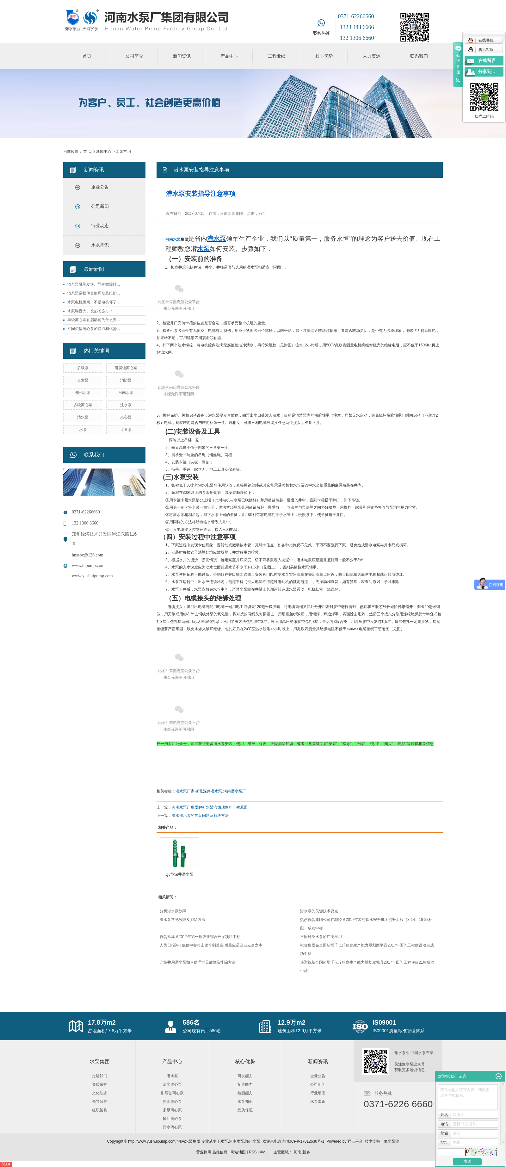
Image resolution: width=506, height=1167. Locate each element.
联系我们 (419, 56)
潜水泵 (172, 1076)
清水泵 (83, 417)
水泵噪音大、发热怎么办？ (90, 311)
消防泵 (126, 380)
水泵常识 (123, 151)
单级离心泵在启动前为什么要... (93, 320)
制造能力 (245, 1084)
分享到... (486, 71)
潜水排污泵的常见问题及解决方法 (200, 815)
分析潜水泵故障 (173, 911)
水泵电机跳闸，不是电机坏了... (93, 302)
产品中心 (229, 56)
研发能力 (245, 1076)
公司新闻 (100, 206)
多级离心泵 (82, 405)
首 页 (87, 151)
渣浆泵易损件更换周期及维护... (93, 293)
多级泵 (83, 368)
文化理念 (99, 1093)
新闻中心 (103, 151)
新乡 (306, 1152)
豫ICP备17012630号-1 (305, 1141)
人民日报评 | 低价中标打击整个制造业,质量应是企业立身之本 (211, 945)
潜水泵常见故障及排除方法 (182, 919)
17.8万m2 (102, 1022)
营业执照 (203, 1152)
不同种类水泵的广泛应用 (321, 936)
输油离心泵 (172, 1118)
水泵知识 (245, 1101)
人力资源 (371, 56)
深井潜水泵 (212, 791)
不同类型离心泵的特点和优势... (93, 328)
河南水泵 (125, 392)
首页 (87, 56)
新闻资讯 (182, 56)
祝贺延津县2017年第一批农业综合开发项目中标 (200, 936)
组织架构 (99, 1110)
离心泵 (126, 417)
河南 (297, 1152)
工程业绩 (277, 56)
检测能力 (245, 1093)
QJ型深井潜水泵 (179, 874)
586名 (191, 1022)
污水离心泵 (172, 1127)
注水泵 (126, 405)
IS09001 (384, 1022)
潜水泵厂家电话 (189, 791)
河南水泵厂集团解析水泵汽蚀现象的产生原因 (210, 807)
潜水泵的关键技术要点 (319, 911)
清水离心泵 (172, 1084)
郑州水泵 (82, 392)
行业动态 (100, 225)
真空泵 (83, 380)
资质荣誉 (99, 1084)
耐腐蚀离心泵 (125, 368)
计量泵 (126, 429)
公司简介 (134, 56)
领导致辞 (99, 1101)
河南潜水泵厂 (234, 791)
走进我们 (99, 1076)
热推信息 (219, 1152)
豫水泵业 (391, 1141)
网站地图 (238, 1152)
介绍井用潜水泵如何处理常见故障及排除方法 (198, 962)
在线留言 (487, 60)
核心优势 (324, 56)
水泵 (83, 429)
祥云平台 (355, 1141)
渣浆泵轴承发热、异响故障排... (93, 284)
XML (263, 1152)
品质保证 (245, 1110)
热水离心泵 (172, 1101)
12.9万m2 (291, 1022)
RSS (253, 1152)
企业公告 (100, 187)
